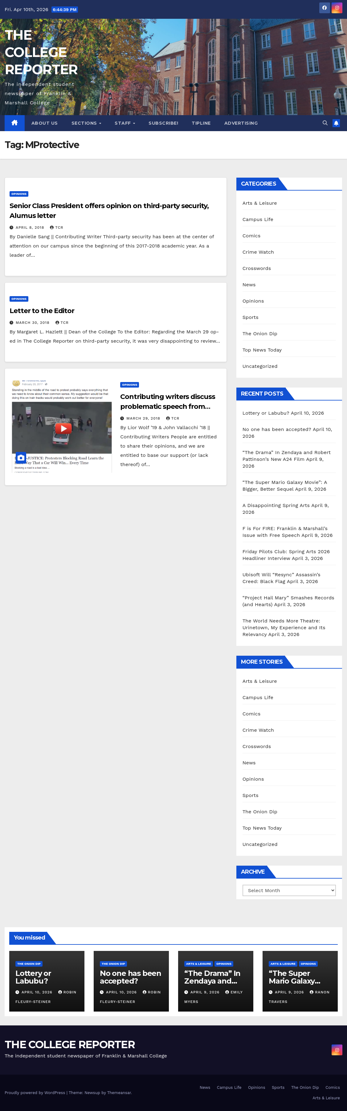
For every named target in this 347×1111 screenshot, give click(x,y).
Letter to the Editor (42, 311)
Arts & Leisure (260, 203)
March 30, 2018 (33, 322)
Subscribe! (163, 123)
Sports (251, 317)
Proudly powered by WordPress (36, 1092)
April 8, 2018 (31, 227)
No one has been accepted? (277, 429)
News (249, 285)
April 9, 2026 (205, 992)
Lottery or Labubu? (266, 413)
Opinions (19, 193)
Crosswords (257, 268)
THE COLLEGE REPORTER (41, 52)
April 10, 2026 (38, 992)
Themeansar (119, 1092)
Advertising (241, 123)
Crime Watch (258, 252)
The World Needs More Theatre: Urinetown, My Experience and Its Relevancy (284, 627)
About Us (44, 123)
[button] (325, 123)
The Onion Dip (260, 333)
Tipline (201, 123)
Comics (252, 236)
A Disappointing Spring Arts (276, 505)
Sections (85, 123)
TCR (56, 227)
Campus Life (258, 219)
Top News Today (262, 350)
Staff (123, 123)
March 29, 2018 (144, 418)
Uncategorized (260, 366)
